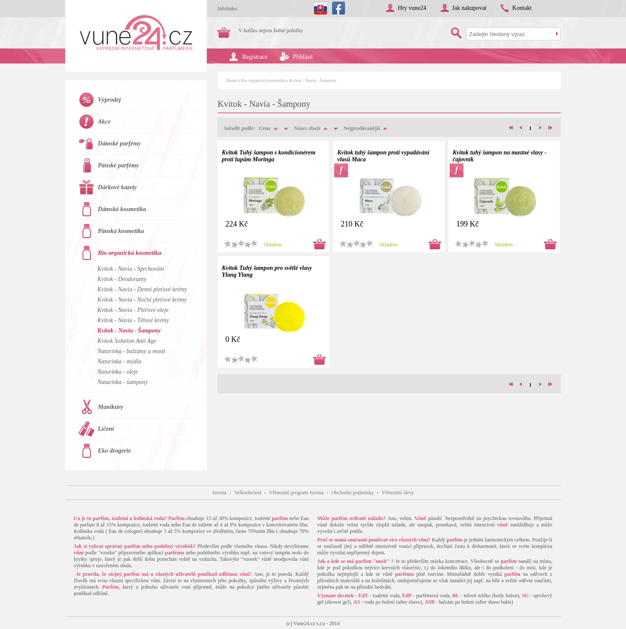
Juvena (219, 493)
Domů (231, 80)
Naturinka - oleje (117, 372)
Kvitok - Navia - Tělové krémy (133, 320)
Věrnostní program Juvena (296, 493)
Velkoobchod (247, 493)
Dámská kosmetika (122, 209)
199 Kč (467, 224)
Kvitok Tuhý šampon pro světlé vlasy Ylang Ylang (267, 271)
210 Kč (352, 224)
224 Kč (236, 224)
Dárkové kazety (117, 187)
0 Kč (232, 339)
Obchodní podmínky (352, 493)
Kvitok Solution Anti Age (126, 341)
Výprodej (109, 99)
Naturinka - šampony (122, 382)
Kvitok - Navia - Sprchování (130, 269)
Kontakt (522, 8)
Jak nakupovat (469, 8)
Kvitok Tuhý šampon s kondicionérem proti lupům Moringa (268, 156)
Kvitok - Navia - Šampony (313, 80)
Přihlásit (303, 57)
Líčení (106, 428)
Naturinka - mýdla (119, 361)
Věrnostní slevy (397, 493)
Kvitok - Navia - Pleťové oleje (133, 310)
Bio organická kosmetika (263, 80)
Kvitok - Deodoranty (121, 279)
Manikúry (110, 406)
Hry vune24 (412, 8)
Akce (104, 121)
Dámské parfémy (119, 143)
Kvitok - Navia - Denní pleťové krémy (142, 289)
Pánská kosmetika (121, 230)
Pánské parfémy (118, 165)
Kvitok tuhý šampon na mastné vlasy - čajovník (500, 156)
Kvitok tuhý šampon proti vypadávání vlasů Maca (383, 156)
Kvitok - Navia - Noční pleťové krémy (142, 299)
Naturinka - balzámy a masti (131, 351)
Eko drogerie (114, 450)
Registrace (255, 57)
